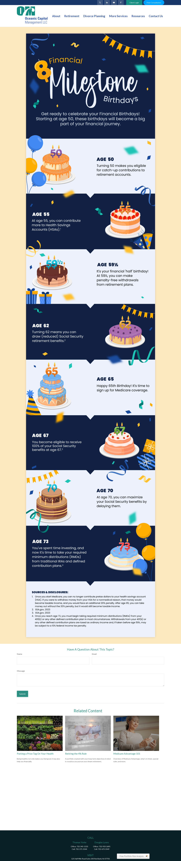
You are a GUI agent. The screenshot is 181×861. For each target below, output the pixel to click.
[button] (56, 16)
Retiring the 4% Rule (76, 753)
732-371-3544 (81, 849)
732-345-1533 (82, 846)
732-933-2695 (104, 846)
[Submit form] (22, 694)
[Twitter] (100, 2)
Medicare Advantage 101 (126, 753)
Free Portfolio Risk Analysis (132, 856)
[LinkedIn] (107, 2)
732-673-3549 (103, 849)
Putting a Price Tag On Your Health (35, 753)
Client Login (134, 3)
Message (21, 671)
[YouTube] (114, 2)
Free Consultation (154, 3)
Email (94, 654)
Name (19, 654)
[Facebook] (121, 2)
